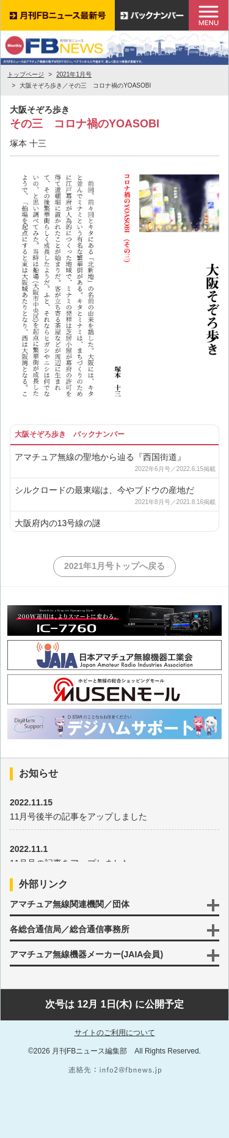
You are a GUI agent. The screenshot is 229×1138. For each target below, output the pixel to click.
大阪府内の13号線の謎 (58, 523)
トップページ (25, 74)
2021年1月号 (74, 74)
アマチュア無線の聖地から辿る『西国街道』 (100, 457)
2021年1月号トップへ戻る (114, 566)
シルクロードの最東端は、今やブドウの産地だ (104, 490)
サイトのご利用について (115, 1032)
